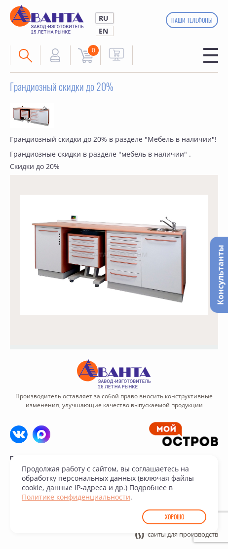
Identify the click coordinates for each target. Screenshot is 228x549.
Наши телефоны (191, 20)
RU (104, 18)
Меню (210, 55)
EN (103, 31)
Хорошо (174, 516)
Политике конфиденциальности (76, 497)
